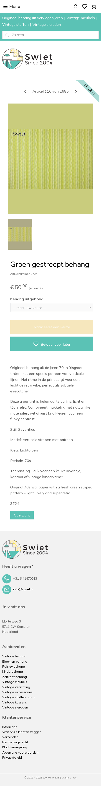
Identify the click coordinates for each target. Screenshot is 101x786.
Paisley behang (13, 666)
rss (75, 777)
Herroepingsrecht (15, 742)
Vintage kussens (14, 702)
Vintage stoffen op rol (18, 697)
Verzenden (10, 737)
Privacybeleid (12, 757)
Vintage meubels (81, 18)
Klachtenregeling (14, 747)
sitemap (66, 777)
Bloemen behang (14, 661)
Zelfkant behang (14, 677)
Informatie (9, 727)
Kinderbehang (12, 671)
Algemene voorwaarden (20, 752)
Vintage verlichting (16, 687)
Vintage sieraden (47, 24)
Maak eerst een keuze (51, 327)
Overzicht (22, 515)
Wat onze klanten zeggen (21, 732)
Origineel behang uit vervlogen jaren (32, 18)
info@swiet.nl (23, 589)
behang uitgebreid (26, 298)
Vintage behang (14, 656)
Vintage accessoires (17, 692)
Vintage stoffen (15, 24)
